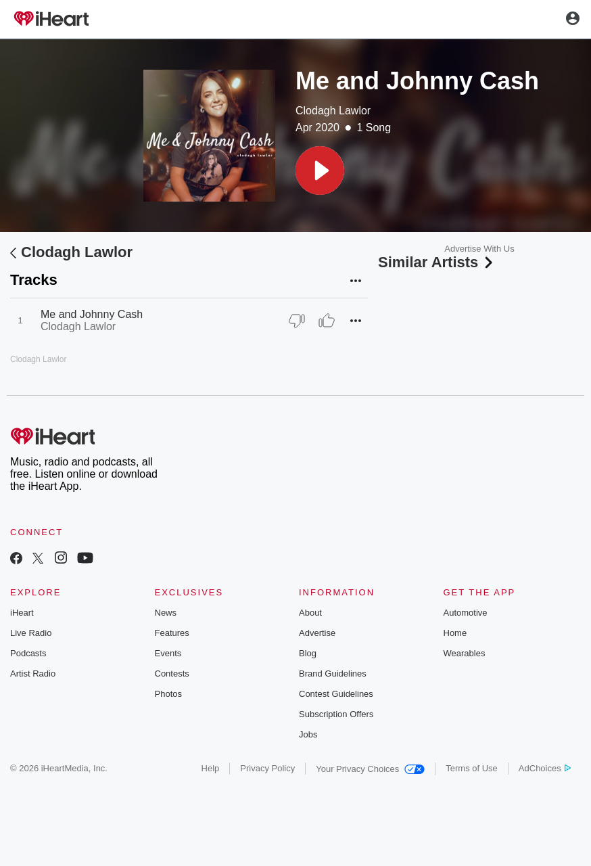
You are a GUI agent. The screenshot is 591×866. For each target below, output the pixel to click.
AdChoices (545, 768)
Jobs (308, 734)
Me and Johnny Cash (92, 314)
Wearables (465, 653)
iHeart (22, 613)
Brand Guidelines (333, 673)
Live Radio (30, 633)
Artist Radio (32, 673)
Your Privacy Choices (370, 769)
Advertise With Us (479, 249)
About (310, 613)
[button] (320, 170)
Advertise (317, 633)
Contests (172, 673)
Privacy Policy (267, 768)
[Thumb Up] (326, 320)
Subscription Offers (336, 714)
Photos (168, 694)
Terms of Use (472, 768)
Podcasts (28, 653)
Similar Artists (437, 262)
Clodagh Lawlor (333, 110)
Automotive (466, 613)
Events (168, 653)
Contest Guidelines (336, 694)
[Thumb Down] (297, 320)
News (166, 613)
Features (172, 633)
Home (455, 633)
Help (211, 768)
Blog (307, 653)
